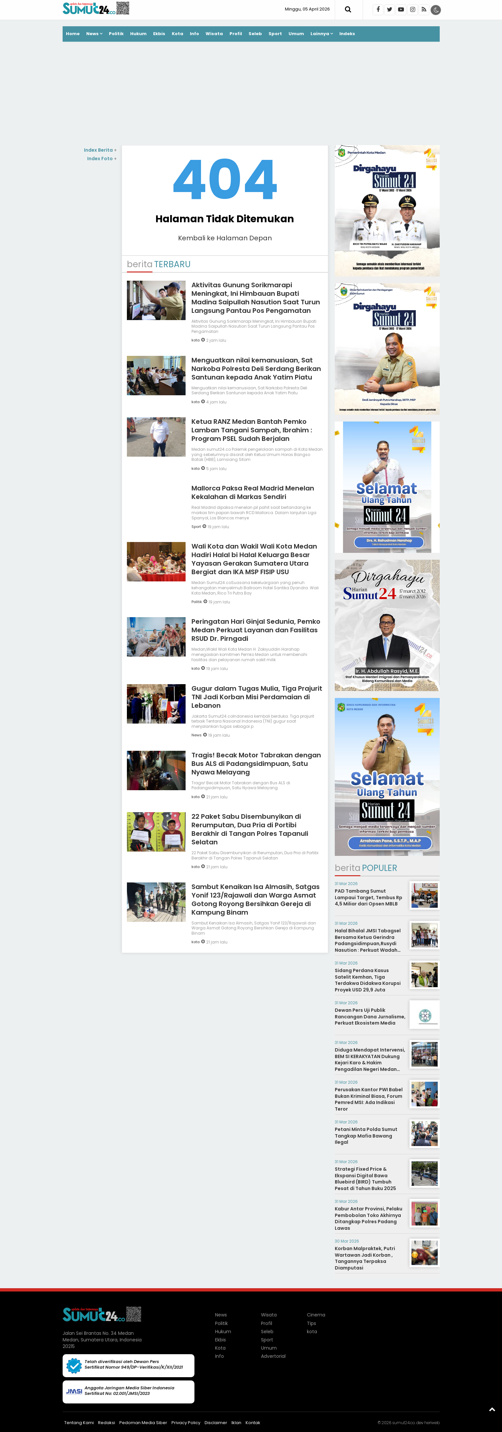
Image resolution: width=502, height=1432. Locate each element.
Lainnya (320, 34)
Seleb (255, 34)
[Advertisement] (251, 94)
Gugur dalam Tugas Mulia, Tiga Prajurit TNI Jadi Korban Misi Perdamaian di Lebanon (256, 697)
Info (194, 34)
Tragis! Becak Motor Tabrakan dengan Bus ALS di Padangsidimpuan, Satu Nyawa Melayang (256, 763)
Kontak (253, 1423)
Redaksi (106, 1423)
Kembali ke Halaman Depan (225, 238)
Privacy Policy (185, 1423)
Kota (177, 34)
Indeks (347, 34)
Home (73, 34)
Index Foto (102, 158)
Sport (275, 34)
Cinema (316, 1315)
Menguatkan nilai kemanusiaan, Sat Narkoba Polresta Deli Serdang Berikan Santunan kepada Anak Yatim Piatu (256, 369)
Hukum (138, 34)
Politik (116, 34)
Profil (236, 34)
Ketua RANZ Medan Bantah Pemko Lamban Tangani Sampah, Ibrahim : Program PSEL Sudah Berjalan (251, 430)
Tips (311, 1323)
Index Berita (100, 150)
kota (195, 340)
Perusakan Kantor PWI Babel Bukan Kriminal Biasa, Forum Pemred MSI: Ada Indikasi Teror (369, 1099)
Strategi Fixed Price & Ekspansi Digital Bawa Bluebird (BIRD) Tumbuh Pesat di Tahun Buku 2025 (365, 1179)
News (92, 34)
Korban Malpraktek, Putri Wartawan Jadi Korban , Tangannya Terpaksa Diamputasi (365, 1258)
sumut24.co (403, 1422)
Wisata (214, 34)
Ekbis (159, 34)
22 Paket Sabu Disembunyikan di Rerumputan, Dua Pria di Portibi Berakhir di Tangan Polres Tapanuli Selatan (249, 829)
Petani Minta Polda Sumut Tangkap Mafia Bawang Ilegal (366, 1135)
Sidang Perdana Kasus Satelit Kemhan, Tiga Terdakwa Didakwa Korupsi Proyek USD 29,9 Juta (368, 980)
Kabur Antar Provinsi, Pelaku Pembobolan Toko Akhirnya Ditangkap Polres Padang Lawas (368, 1218)
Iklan (236, 1423)
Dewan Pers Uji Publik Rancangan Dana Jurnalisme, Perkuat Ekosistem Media (370, 1016)
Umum (296, 34)
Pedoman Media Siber (143, 1423)
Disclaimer (216, 1423)
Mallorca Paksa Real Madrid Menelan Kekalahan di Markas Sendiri (252, 492)
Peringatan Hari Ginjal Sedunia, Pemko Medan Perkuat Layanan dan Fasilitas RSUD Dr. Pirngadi (255, 630)
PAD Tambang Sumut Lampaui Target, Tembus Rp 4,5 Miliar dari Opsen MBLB (368, 897)
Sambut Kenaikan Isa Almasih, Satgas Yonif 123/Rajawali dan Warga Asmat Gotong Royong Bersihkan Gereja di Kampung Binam (255, 899)
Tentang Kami (79, 1423)
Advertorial (273, 1356)
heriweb (432, 1422)
